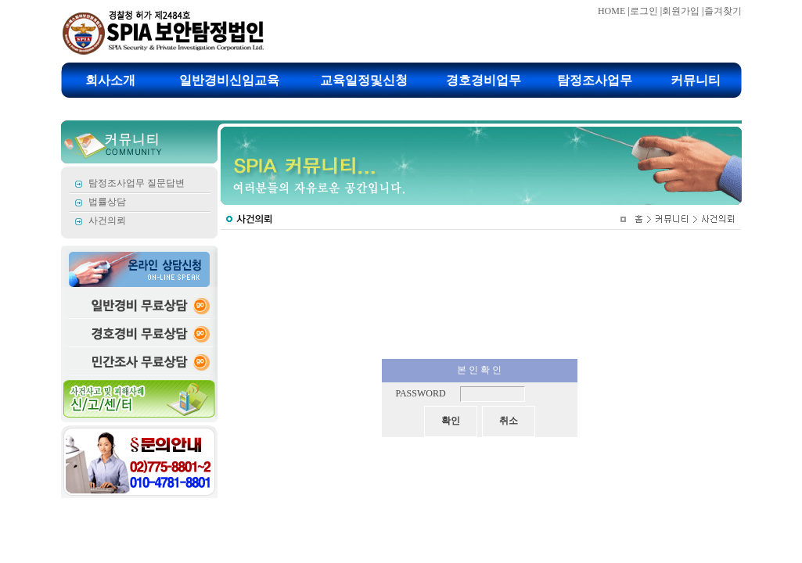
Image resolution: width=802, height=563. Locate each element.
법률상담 (107, 201)
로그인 (644, 10)
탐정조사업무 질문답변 (136, 183)
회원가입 (681, 10)
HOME (611, 10)
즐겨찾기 (723, 10)
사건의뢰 (107, 220)
